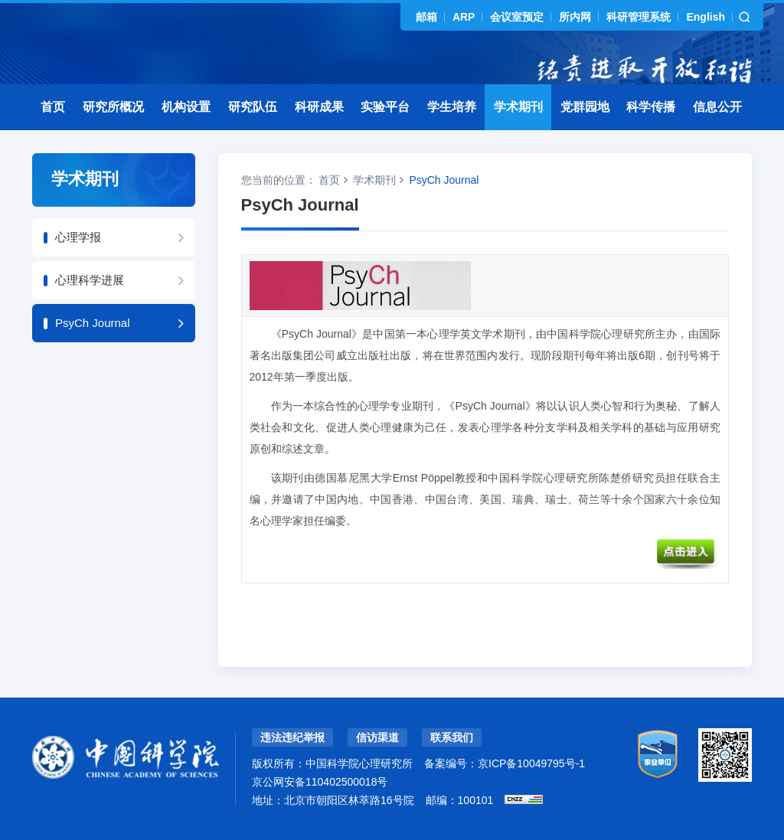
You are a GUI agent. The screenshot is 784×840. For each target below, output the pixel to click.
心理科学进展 (89, 279)
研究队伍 (252, 106)
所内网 (575, 17)
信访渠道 (377, 737)
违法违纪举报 (292, 737)
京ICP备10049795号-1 (531, 763)
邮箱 (426, 17)
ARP (463, 17)
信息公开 (717, 106)
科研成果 (319, 106)
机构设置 (186, 106)
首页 (53, 106)
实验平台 (385, 106)
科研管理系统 (638, 17)
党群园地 (584, 106)
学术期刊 (518, 106)
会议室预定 (517, 17)
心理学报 (78, 237)
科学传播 (650, 106)
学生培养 (451, 106)
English (705, 17)
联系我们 (451, 737)
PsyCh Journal (92, 322)
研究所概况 (113, 106)
